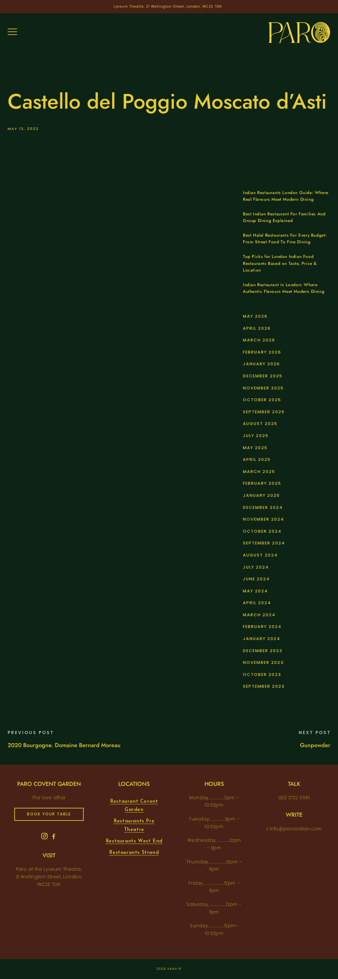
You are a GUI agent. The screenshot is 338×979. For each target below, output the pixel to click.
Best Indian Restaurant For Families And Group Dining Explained (284, 217)
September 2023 (264, 686)
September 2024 (264, 543)
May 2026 (255, 316)
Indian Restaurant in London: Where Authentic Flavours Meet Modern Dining (283, 288)
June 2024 (256, 579)
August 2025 (260, 423)
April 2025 (257, 459)
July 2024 (256, 567)
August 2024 (260, 555)
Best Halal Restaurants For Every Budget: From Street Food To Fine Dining (285, 238)
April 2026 (257, 328)
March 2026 (259, 340)
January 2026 (261, 364)
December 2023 (263, 650)
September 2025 (264, 412)
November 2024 (263, 519)
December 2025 (263, 376)
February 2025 (262, 483)
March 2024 (259, 615)
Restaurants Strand (134, 852)
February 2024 (262, 626)
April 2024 (257, 602)
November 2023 (263, 662)
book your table (49, 814)
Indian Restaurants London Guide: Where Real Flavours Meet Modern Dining (285, 196)
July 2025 (256, 435)
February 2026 (262, 352)
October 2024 (262, 531)
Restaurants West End (134, 841)
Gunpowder (315, 745)
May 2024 (255, 591)
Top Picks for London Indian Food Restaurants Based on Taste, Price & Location (280, 263)
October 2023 (262, 674)
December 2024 (263, 507)
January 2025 (261, 495)
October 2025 (262, 399)
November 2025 (263, 388)
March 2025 (259, 471)
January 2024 (261, 638)
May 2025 (255, 447)
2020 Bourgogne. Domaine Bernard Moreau (64, 745)
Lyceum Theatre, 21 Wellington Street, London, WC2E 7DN (168, 6)
